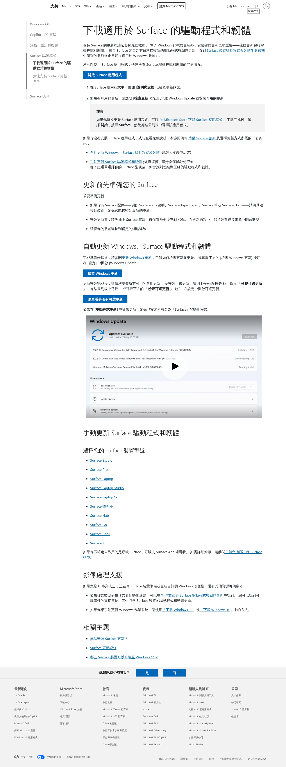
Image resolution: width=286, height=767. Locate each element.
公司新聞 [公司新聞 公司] (236, 702)
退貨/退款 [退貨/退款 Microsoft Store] (65, 716)
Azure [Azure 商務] (146, 709)
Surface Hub (99, 515)
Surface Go (98, 524)
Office (88, 6)
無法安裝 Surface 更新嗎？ (50, 78)
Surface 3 (97, 543)
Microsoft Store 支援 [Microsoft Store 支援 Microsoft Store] (71, 709)
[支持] (54, 6)
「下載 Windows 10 (215, 609)
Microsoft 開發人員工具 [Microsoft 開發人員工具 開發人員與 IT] (201, 695)
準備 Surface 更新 (202, 138)
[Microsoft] (29, 6)
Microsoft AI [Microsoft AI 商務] (149, 695)
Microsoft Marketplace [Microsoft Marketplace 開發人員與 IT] (201, 723)
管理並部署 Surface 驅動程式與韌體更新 (192, 595)
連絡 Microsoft (167, 758)
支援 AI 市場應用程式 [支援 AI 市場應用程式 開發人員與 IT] (200, 709)
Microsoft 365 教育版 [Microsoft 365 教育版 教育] (114, 716)
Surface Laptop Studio (107, 487)
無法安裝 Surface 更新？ (109, 638)
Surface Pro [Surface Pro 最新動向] (20, 695)
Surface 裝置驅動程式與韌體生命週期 (236, 50)
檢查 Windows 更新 (103, 273)
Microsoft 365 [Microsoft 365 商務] (150, 723)
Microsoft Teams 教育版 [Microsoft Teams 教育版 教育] (115, 709)
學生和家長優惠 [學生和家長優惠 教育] (111, 737)
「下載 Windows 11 (177, 609)
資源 (151, 6)
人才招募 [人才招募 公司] (236, 695)
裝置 (115, 6)
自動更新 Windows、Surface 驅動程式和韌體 (125, 152)
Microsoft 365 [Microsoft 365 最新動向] (21, 723)
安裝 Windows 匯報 (137, 257)
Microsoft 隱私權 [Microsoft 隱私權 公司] (240, 709)
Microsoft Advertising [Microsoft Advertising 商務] (154, 730)
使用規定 (198, 758)
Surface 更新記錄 (103, 647)
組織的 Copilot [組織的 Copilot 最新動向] (22, 709)
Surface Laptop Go (104, 497)
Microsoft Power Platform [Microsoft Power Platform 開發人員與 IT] (202, 730)
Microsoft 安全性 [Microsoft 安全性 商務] (152, 702)
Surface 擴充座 (101, 506)
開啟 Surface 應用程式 (105, 75)
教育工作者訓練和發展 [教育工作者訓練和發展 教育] (115, 730)
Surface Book (100, 533)
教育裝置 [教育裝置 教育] (107, 702)
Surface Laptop (101, 478)
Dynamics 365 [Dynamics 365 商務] (150, 716)
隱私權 (184, 758)
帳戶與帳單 (133, 6)
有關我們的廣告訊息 (231, 758)
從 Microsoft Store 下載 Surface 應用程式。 (192, 119)
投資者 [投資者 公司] (235, 716)
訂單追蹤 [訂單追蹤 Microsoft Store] (65, 723)
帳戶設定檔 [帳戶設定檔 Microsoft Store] (66, 695)
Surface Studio (101, 460)
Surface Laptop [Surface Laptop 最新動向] (22, 702)
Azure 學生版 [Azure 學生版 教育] (110, 744)
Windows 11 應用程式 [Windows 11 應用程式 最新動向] (26, 737)
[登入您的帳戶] (266, 6)
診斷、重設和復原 (44, 45)
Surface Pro (99, 469)
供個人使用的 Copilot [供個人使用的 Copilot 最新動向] (25, 716)
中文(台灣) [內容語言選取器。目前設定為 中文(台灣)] (26, 756)
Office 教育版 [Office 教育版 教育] (110, 723)
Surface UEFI (39, 96)
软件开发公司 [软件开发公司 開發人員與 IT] (196, 737)
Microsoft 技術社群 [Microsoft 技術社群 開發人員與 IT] (199, 716)
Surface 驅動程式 (43, 55)
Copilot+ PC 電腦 (43, 34)
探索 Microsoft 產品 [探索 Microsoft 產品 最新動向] (24, 730)
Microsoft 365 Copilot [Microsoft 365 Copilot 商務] (154, 737)
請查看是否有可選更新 (105, 299)
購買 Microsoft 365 (176, 6)
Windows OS (40, 24)
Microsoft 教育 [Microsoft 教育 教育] (110, 695)
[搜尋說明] (256, 6)
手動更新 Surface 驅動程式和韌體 (116, 161)
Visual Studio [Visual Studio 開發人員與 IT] (196, 744)
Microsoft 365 (71, 6)
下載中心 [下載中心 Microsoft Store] (65, 702)
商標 (211, 758)
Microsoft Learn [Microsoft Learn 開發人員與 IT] (197, 702)
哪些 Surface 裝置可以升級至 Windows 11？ (124, 657)
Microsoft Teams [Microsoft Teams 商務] (152, 744)
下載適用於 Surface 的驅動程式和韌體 (52, 65)
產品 (101, 6)
